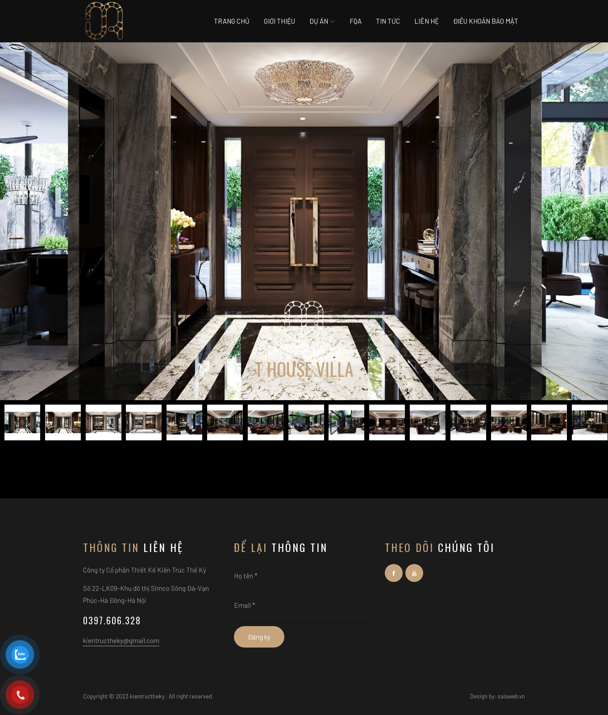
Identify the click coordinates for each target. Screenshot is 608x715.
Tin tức (388, 21)
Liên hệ (426, 21)
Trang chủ (232, 21)
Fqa (356, 21)
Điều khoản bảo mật (485, 21)
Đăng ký (259, 637)
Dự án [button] (322, 21)
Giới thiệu (279, 21)
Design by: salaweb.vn (497, 696)
